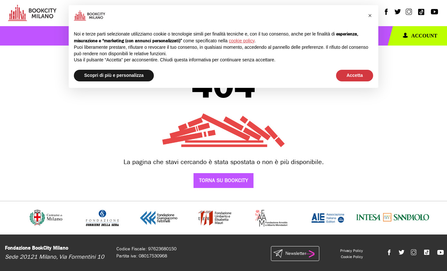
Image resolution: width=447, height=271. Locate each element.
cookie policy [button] (241, 40)
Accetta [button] (354, 75)
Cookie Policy (352, 257)
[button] (370, 15)
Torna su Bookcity (223, 180)
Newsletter (295, 253)
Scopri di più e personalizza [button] (114, 75)
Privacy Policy (351, 250)
